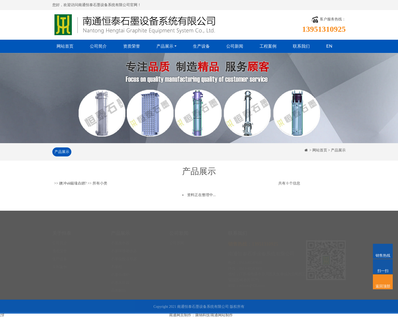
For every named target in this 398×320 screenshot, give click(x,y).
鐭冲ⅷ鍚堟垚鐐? (73, 184)
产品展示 (164, 46)
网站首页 (65, 46)
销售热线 (383, 248)
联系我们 (301, 46)
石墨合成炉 (120, 270)
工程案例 (268, 46)
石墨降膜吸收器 (124, 247)
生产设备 (201, 46)
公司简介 (98, 46)
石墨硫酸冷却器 (124, 254)
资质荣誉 (131, 46)
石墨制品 (118, 286)
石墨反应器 (120, 278)
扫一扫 (383, 264)
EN (329, 46)
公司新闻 (234, 46)
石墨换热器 (120, 239)
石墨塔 (116, 262)
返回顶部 (383, 279)
